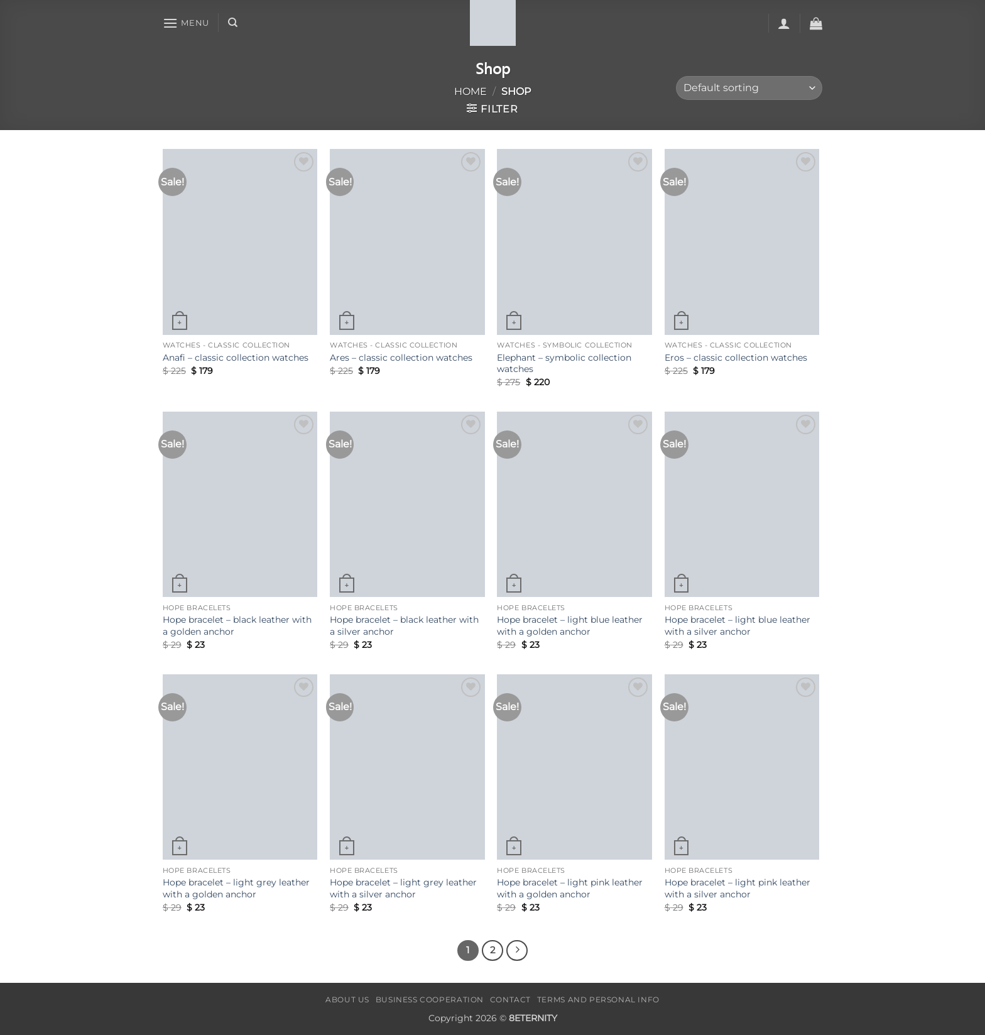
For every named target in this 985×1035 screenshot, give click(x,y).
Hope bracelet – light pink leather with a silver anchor (737, 888)
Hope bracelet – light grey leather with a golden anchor (236, 888)
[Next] (517, 950)
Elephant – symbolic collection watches (564, 363)
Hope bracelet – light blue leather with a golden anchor (570, 625)
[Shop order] (749, 88)
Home (470, 91)
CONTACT (510, 999)
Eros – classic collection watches (736, 357)
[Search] (232, 23)
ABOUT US (347, 999)
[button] (186, 23)
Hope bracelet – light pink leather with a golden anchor (570, 888)
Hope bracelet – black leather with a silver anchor (404, 625)
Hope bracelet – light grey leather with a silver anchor (403, 888)
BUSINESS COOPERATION (430, 999)
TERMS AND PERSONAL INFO (598, 999)
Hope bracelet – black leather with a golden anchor (237, 625)
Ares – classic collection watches (401, 357)
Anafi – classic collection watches (235, 357)
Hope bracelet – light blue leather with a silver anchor (737, 625)
